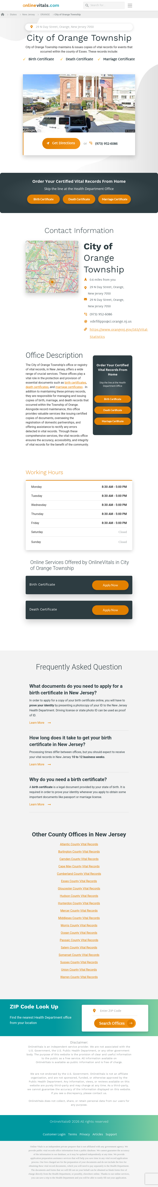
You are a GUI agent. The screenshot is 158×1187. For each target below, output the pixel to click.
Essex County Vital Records (79, 881)
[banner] (41, 5)
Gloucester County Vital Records (79, 888)
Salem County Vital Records (79, 947)
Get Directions (61, 143)
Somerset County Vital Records (79, 955)
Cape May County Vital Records (79, 866)
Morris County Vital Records (79, 925)
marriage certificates (69, 387)
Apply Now (110, 585)
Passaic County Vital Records (79, 940)
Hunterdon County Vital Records (79, 903)
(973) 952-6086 (106, 144)
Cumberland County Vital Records (79, 873)
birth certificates (75, 382)
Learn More (36, 722)
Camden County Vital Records (79, 859)
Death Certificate (79, 59)
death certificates (37, 387)
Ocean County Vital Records (79, 933)
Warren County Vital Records (79, 977)
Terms (72, 1134)
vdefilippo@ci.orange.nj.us (111, 322)
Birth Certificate (41, 59)
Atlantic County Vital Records (79, 844)
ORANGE (45, 14)
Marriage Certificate (119, 59)
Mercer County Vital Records (79, 910)
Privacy (85, 1134)
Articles (97, 1134)
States (13, 14)
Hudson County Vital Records (79, 896)
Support (111, 1134)
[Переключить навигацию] (130, 5)
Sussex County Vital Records (79, 962)
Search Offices (112, 1023)
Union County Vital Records (79, 969)
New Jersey (28, 14)
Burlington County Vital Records (79, 851)
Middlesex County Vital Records (79, 918)
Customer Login (54, 1134)
